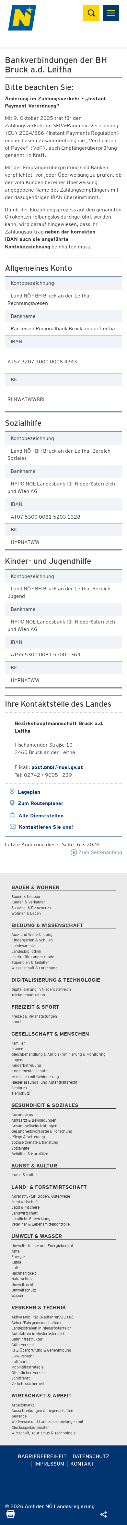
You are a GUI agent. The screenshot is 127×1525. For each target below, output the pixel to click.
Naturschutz (22, 1278)
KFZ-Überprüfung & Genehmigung (41, 1350)
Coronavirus (22, 1114)
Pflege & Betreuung (28, 1136)
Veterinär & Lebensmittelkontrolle (40, 1224)
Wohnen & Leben (26, 913)
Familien (18, 1043)
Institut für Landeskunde (32, 956)
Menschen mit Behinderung (35, 1076)
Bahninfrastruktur (27, 1339)
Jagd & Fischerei (25, 1207)
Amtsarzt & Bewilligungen (33, 1120)
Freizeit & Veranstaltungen (34, 1016)
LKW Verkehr (22, 1356)
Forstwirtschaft (24, 1201)
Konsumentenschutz (29, 1070)
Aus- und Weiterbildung (31, 934)
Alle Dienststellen (41, 816)
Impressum (49, 1464)
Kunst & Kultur (24, 1174)
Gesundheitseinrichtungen (34, 1125)
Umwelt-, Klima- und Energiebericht (42, 1245)
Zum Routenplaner (41, 803)
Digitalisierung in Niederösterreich (41, 989)
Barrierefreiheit (42, 1456)
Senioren (19, 1087)
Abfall (16, 1251)
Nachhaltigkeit (23, 1273)
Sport (16, 1021)
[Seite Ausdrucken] (10, 1516)
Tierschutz (20, 1093)
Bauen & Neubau (25, 896)
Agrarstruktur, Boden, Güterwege (40, 1196)
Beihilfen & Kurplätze (29, 1153)
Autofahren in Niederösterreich (38, 1333)
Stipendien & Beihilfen (30, 962)
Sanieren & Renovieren (31, 907)
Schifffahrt (20, 1378)
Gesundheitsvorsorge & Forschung (41, 1131)
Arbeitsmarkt (22, 1405)
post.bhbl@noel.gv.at (57, 767)
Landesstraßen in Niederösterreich (41, 1328)
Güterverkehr (22, 1344)
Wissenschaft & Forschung (34, 967)
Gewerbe (19, 1416)
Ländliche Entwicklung (31, 1218)
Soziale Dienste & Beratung (34, 1142)
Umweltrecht (22, 1284)
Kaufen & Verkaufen (28, 902)
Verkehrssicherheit (27, 1383)
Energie (18, 1256)
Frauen (17, 1048)
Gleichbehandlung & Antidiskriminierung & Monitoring (58, 1054)
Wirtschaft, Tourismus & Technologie (43, 1432)
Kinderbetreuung (26, 1065)
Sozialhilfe (20, 1148)
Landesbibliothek (26, 951)
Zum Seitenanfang (96, 852)
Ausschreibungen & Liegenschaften (42, 1410)
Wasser (17, 1295)
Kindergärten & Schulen (32, 940)
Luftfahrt (19, 1361)
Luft (14, 1267)
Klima (16, 1262)
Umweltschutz (23, 1290)
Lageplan (29, 792)
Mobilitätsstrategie (27, 1367)
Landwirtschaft (24, 1213)
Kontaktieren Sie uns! (46, 827)
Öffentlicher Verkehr (28, 1372)
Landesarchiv (23, 945)
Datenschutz (91, 1456)
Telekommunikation (28, 994)
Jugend (18, 1059)
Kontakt (82, 1464)
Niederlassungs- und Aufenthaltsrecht (44, 1082)
